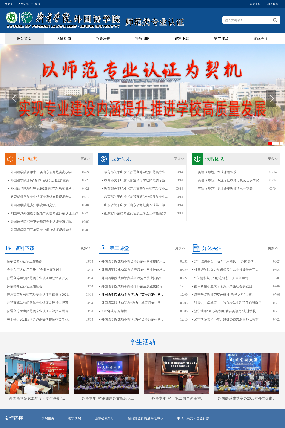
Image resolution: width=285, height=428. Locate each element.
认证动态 (63, 38)
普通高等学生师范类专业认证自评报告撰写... (39, 311)
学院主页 (47, 418)
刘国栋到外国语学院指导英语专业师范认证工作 (44, 213)
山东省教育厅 (104, 418)
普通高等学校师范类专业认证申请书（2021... (39, 294)
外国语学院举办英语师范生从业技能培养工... (226, 270)
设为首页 (255, 4)
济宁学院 (74, 418)
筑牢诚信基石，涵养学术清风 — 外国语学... (225, 261)
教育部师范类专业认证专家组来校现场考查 (41, 197)
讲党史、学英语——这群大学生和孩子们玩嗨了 (228, 303)
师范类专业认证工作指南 (24, 261)
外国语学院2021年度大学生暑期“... (37, 398)
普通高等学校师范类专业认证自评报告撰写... (39, 303)
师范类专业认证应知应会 (24, 286)
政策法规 (103, 38)
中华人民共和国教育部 (193, 418)
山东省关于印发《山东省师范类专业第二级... (136, 205)
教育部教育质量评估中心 (145, 418)
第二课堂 (221, 38)
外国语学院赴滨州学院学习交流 (33, 205)
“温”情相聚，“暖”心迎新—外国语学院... (222, 278)
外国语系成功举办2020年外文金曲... (247, 398)
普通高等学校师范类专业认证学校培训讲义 (37, 278)
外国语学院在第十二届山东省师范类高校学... (42, 172)
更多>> (86, 159)
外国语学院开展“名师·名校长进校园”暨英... (41, 180)
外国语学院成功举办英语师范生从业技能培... (133, 261)
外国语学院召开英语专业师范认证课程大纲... (42, 230)
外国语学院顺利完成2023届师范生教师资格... (42, 188)
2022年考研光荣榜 (114, 311)
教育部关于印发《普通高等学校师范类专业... (136, 172)
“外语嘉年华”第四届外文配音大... (107, 398)
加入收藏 (272, 4)
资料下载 (181, 38)
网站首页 (24, 38)
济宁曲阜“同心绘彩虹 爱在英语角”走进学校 (225, 311)
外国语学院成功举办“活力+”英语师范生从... (132, 294)
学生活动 (142, 342)
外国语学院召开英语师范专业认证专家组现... (42, 221)
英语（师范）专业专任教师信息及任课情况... (230, 180)
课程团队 (142, 38)
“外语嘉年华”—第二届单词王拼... (177, 398)
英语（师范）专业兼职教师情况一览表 (225, 188)
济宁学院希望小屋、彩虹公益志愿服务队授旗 (226, 319)
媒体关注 (260, 38)
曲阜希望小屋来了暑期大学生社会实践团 (223, 286)
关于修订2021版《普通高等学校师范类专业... (39, 319)
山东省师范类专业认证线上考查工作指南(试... (136, 213)
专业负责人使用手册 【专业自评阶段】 (35, 270)
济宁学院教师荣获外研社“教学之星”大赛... (224, 294)
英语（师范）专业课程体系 (217, 172)
